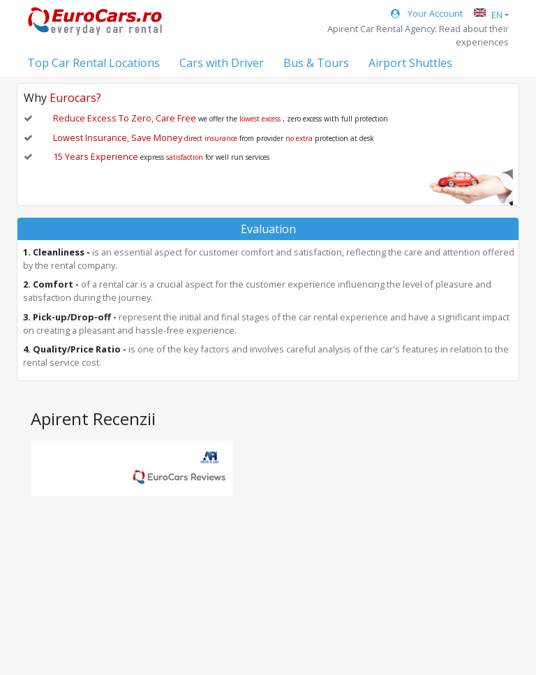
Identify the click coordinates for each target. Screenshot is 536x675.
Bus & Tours (316, 63)
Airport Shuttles (410, 63)
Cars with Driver (221, 63)
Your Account (427, 13)
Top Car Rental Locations (93, 63)
